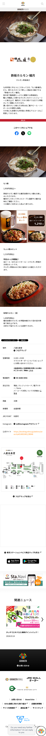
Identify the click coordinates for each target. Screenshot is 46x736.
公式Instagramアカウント (26, 424)
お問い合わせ (16, 699)
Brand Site (29, 699)
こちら (31, 370)
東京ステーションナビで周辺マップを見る (23, 552)
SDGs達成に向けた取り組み (15, 704)
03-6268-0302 (21, 378)
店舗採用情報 (36, 704)
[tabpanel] (23, 26)
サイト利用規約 (9, 708)
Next (42, 619)
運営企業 (23, 708)
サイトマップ (38, 708)
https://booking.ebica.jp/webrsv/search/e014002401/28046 (28, 432)
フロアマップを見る (23, 496)
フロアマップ (21, 350)
